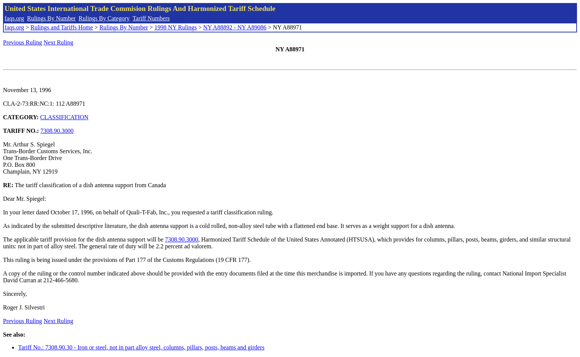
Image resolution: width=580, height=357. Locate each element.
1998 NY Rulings (176, 27)
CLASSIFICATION (64, 117)
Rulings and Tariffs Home (62, 27)
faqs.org (14, 18)
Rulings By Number (51, 18)
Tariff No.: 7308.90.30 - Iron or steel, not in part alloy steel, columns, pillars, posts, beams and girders (141, 347)
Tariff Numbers (151, 18)
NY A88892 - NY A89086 (235, 27)
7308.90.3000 (57, 131)
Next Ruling (59, 42)
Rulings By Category (104, 18)
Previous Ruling (22, 42)
